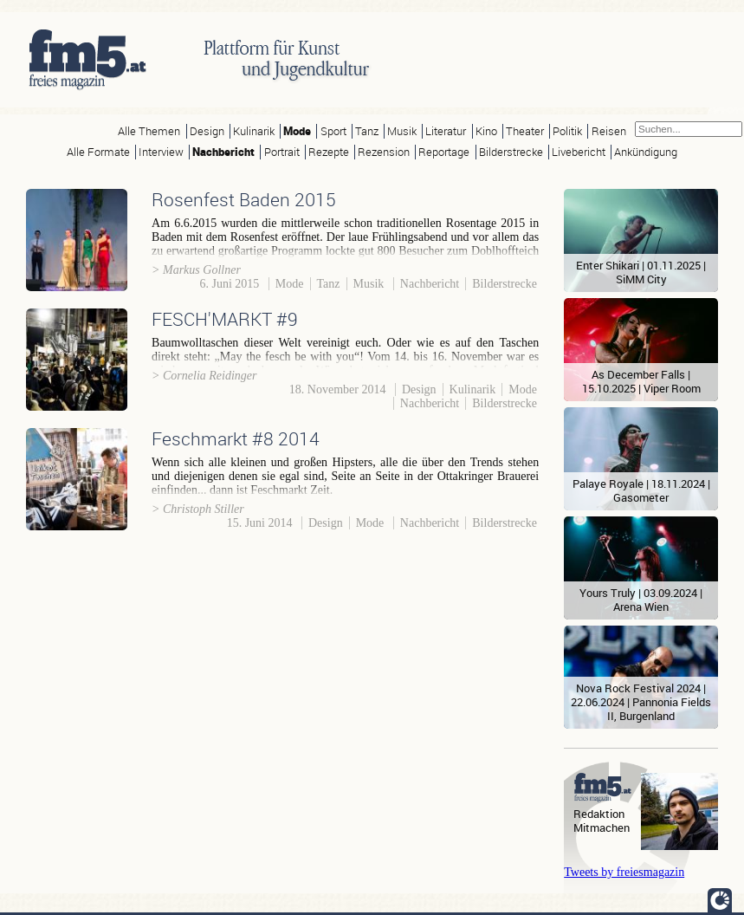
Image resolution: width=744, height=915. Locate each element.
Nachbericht (223, 152)
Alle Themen (149, 131)
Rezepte (328, 152)
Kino (486, 131)
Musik (402, 131)
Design (207, 131)
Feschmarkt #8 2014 (236, 438)
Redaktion (598, 814)
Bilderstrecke (511, 152)
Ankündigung (645, 152)
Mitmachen (601, 828)
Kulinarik (254, 131)
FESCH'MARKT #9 (225, 319)
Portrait (282, 152)
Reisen (609, 131)
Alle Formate (98, 152)
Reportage (443, 152)
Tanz (366, 131)
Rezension (384, 152)
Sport (333, 131)
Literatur (445, 131)
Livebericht (578, 152)
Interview (161, 152)
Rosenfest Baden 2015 (244, 199)
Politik (567, 131)
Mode (297, 131)
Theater (525, 131)
